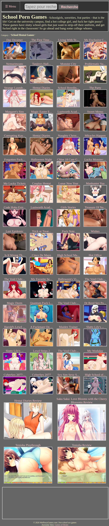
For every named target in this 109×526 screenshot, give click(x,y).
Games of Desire (61, 525)
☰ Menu (10, 6)
